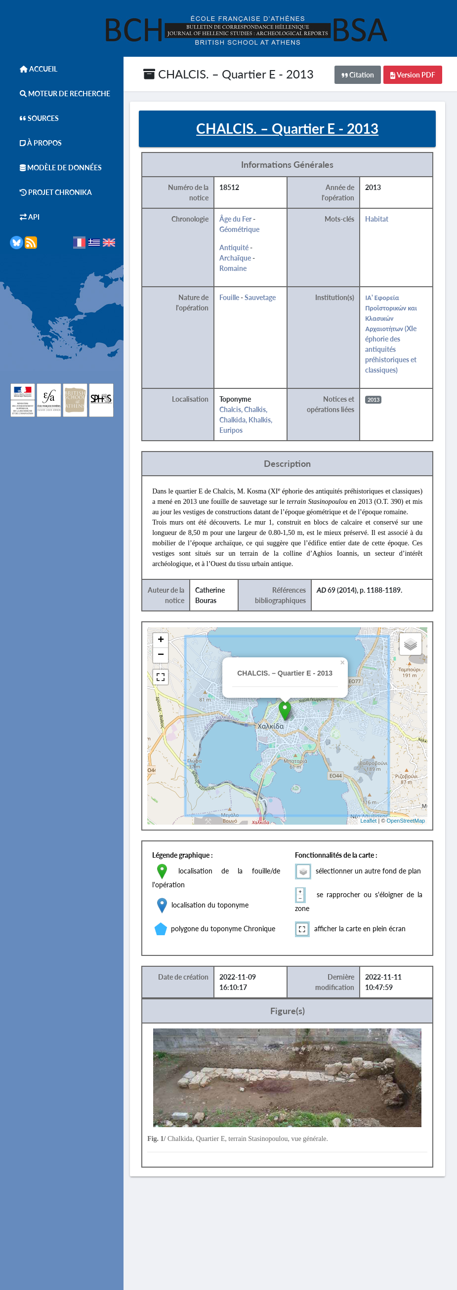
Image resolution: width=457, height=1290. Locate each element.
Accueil (33, 69)
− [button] (170, 666)
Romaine (241, 269)
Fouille (238, 298)
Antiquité (242, 248)
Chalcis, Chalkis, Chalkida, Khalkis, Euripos (254, 420)
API (25, 217)
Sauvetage (269, 298)
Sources (34, 118)
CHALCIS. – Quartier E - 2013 (228, 74)
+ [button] (170, 652)
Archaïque (244, 259)
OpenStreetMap (413, 832)
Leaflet (376, 832)
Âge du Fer (244, 220)
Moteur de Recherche (60, 93)
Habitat (385, 220)
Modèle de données (56, 167)
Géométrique (248, 230)
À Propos (36, 143)
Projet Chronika (51, 192)
